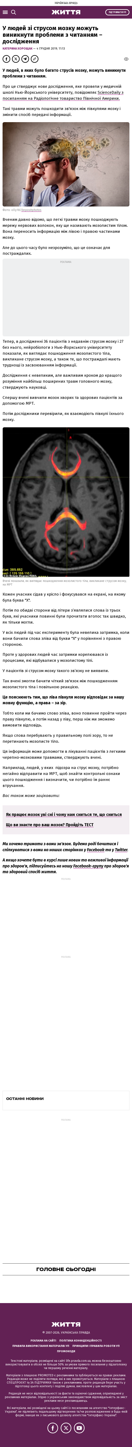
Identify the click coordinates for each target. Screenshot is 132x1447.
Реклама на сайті (43, 1340)
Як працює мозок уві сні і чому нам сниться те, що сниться (64, 814)
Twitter (121, 849)
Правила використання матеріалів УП (40, 1345)
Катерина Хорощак (18, 48)
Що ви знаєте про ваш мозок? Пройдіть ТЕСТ (50, 824)
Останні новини (25, 1098)
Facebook (95, 849)
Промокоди (66, 1351)
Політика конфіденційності (80, 1340)
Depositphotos (31, 210)
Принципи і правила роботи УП (96, 1345)
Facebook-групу (88, 866)
